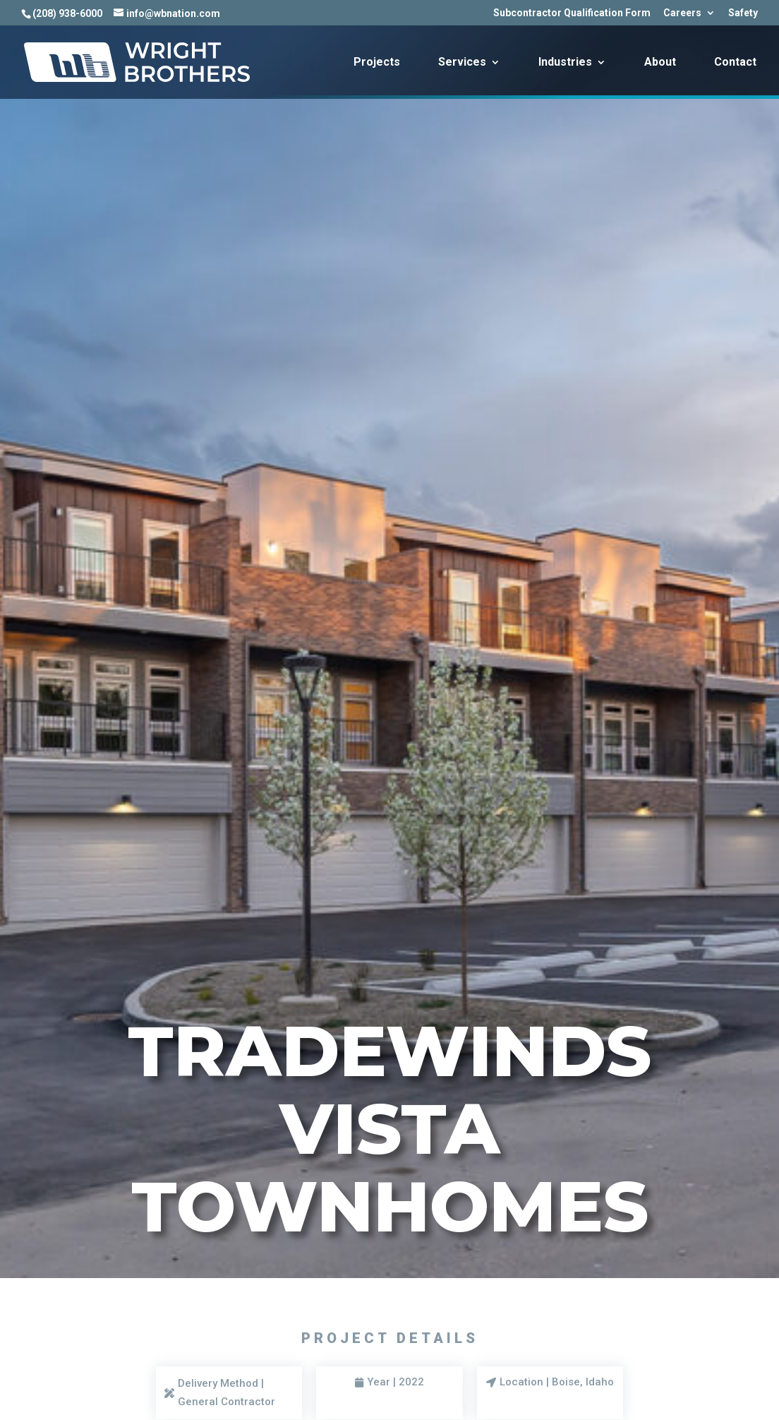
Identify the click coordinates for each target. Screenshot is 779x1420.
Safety (743, 13)
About (660, 62)
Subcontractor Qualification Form (572, 13)
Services (462, 62)
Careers (682, 13)
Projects (377, 62)
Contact (735, 62)
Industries (565, 62)
